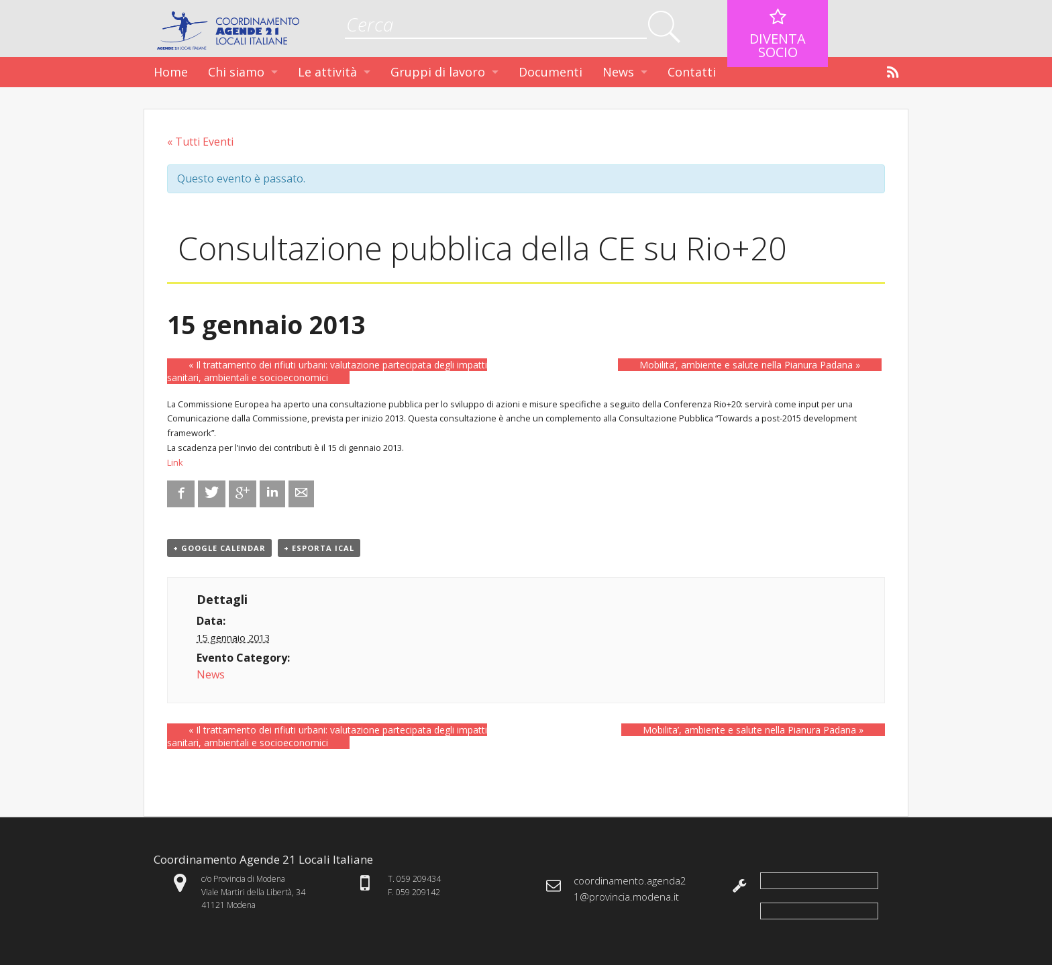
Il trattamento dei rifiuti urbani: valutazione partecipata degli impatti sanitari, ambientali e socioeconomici (327, 371)
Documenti (550, 72)
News (618, 72)
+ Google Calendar (219, 548)
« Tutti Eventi (200, 141)
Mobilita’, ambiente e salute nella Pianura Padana (749, 364)
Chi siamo (236, 72)
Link (175, 462)
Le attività (327, 72)
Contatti (692, 72)
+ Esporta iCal (319, 548)
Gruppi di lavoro (437, 72)
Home (171, 72)
